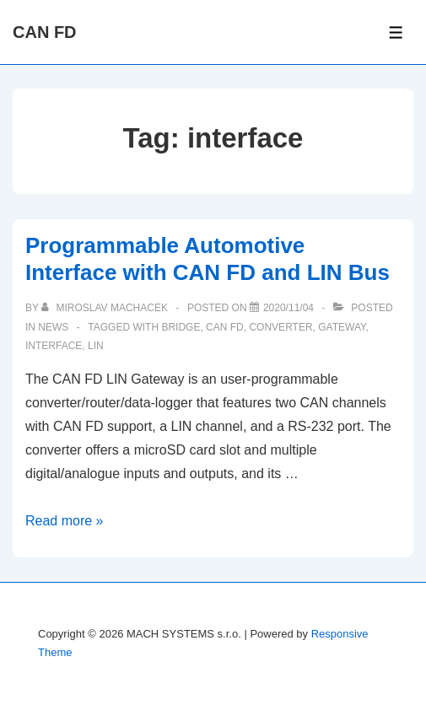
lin (96, 346)
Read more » (64, 521)
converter (280, 327)
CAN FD (45, 32)
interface (53, 346)
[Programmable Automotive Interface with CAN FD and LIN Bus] (288, 308)
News (53, 327)
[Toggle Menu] (396, 32)
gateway (341, 327)
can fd (225, 327)
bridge (180, 327)
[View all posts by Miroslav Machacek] (105, 308)
